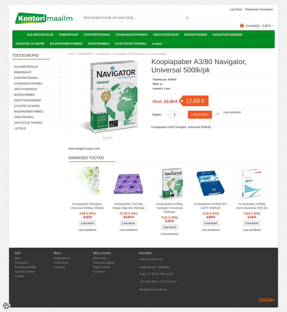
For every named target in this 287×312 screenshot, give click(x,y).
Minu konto (99, 258)
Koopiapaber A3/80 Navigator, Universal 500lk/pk (140, 53)
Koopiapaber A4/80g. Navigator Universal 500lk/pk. (169, 208)
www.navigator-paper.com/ (84, 148)
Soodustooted (62, 258)
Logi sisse (236, 9)
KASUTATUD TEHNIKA (130, 43)
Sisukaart (59, 267)
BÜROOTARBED (195, 34)
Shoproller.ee (267, 299)
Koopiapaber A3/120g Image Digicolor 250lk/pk (128, 206)
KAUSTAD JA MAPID (30, 43)
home (71, 53)
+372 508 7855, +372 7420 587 (158, 281)
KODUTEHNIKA (98, 43)
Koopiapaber (103, 53)
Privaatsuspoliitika (25, 267)
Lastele (157, 43)
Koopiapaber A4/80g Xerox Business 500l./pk (251, 206)
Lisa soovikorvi (232, 112)
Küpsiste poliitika (25, 271)
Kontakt (19, 276)
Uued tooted (61, 262)
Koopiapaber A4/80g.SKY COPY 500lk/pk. (210, 206)
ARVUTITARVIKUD (166, 34)
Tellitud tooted (101, 267)
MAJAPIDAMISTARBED (66, 43)
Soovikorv (99, 271)
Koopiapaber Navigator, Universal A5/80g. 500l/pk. (87, 206)
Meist (18, 258)
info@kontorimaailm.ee (153, 289)
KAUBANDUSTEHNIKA (132, 34)
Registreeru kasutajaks (259, 9)
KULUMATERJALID (40, 34)
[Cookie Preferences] (6, 306)
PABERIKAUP (68, 34)
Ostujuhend (21, 262)
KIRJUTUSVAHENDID (227, 34)
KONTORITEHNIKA (97, 34)
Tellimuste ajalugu (103, 262)
